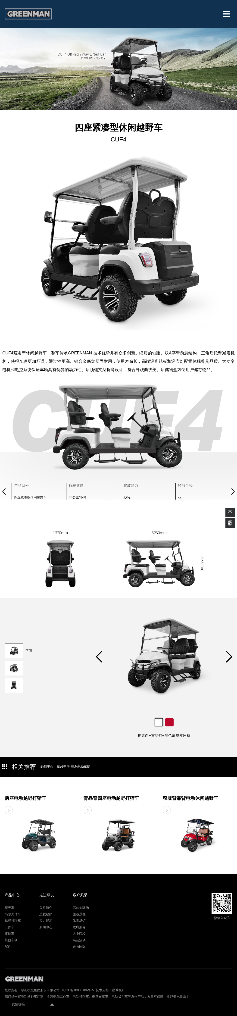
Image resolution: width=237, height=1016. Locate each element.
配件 (8, 946)
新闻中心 (45, 927)
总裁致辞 (45, 914)
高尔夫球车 (13, 914)
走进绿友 (46, 895)
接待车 (9, 933)
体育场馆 (79, 920)
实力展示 (45, 920)
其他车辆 (11, 940)
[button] (233, 491)
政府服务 (79, 927)
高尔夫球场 (81, 908)
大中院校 (79, 933)
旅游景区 (79, 914)
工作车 (9, 927)
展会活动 (79, 940)
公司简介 (45, 908)
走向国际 (79, 946)
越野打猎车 (13, 920)
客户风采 (80, 895)
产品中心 (12, 895)
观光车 (9, 908)
